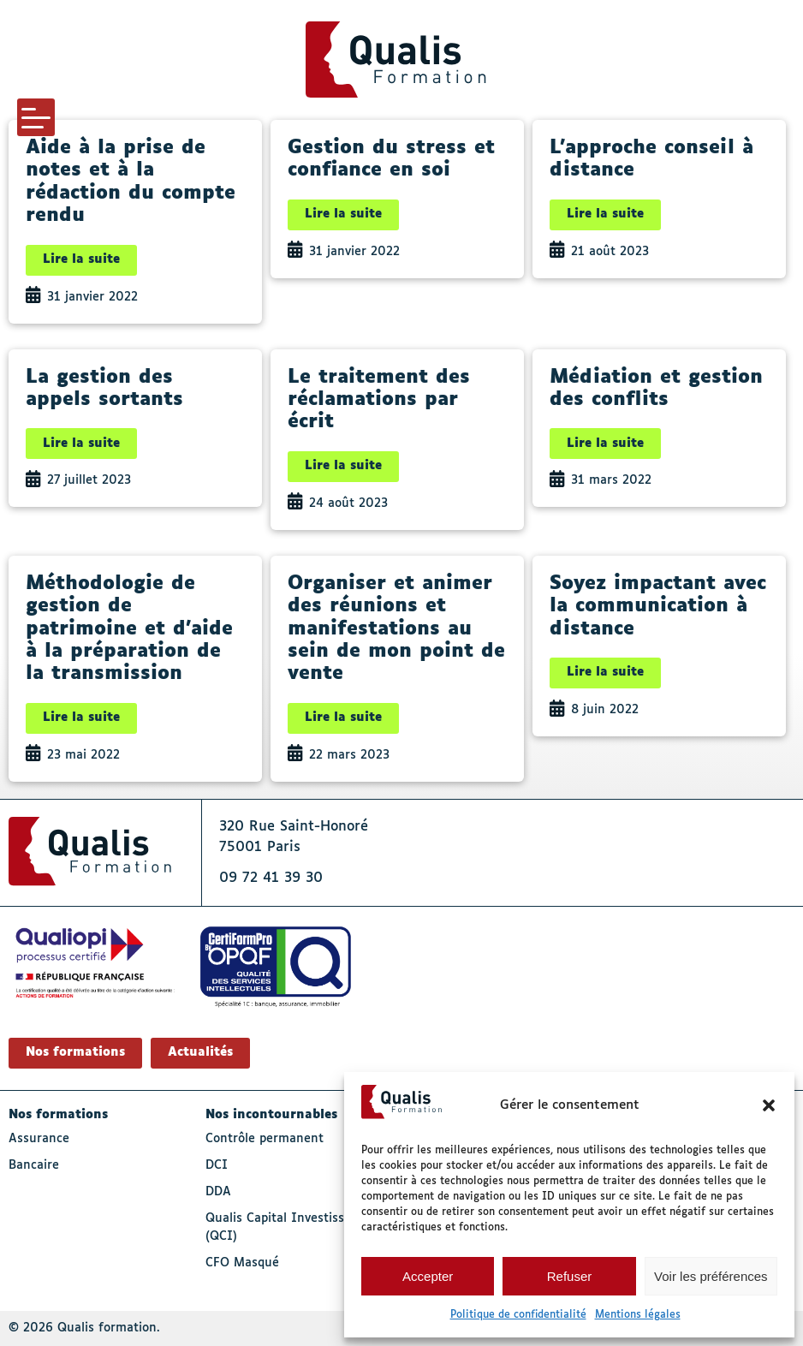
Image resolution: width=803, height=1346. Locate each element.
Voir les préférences (711, 1276)
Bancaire (34, 1165)
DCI (216, 1165)
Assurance (39, 1139)
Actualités (200, 1052)
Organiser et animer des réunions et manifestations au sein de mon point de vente (396, 629)
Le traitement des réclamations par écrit (379, 400)
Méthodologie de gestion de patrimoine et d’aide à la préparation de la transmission (129, 629)
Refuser (569, 1276)
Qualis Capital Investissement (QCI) (293, 1227)
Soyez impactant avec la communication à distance (658, 607)
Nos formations (75, 1052)
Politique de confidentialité (518, 1315)
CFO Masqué (242, 1263)
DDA (218, 1192)
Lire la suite (81, 259)
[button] (768, 1105)
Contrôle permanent (264, 1139)
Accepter (427, 1276)
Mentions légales (638, 1315)
